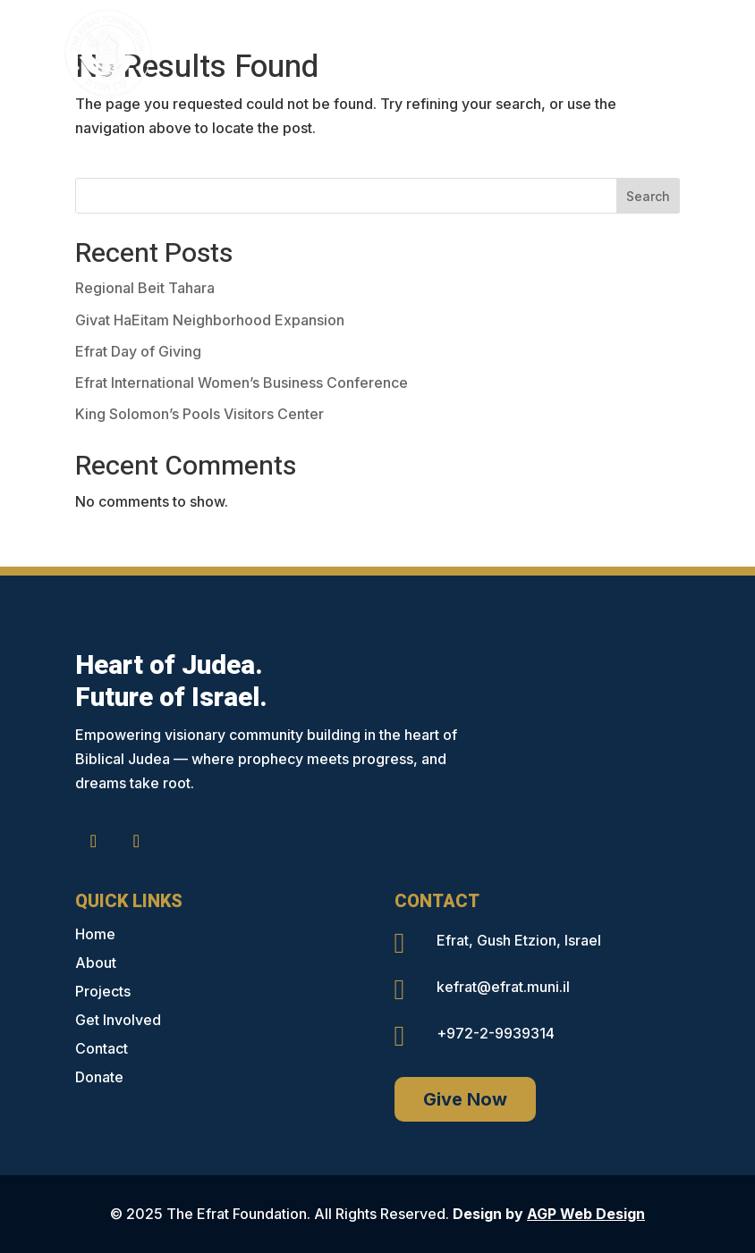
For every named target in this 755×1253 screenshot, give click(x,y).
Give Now (465, 1099)
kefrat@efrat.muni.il (503, 987)
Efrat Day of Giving (138, 351)
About (95, 962)
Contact (101, 1048)
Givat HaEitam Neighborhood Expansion (209, 320)
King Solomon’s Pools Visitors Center (199, 414)
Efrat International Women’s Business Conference (241, 382)
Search (648, 196)
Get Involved (118, 1020)
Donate (99, 1077)
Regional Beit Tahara (145, 288)
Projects (103, 991)
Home (95, 934)
